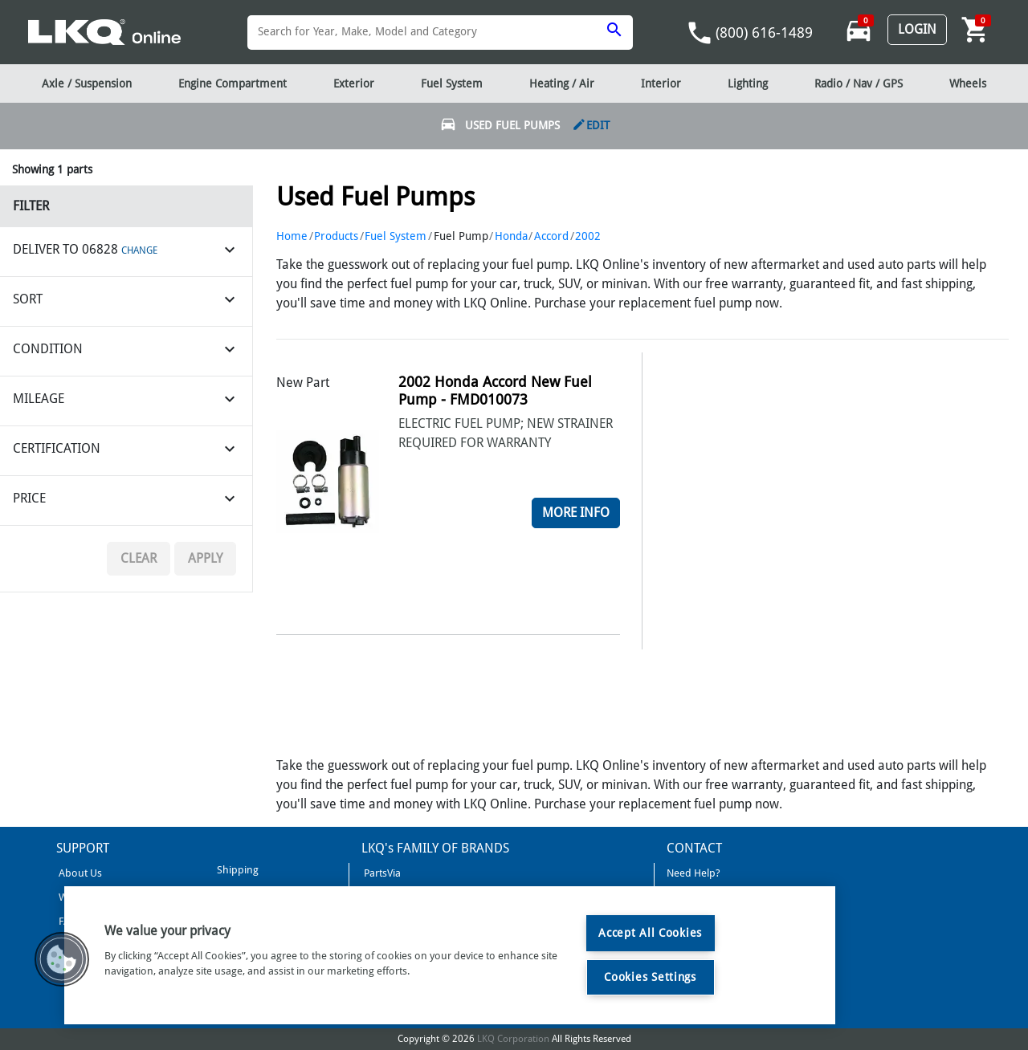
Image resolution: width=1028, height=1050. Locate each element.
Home (292, 236)
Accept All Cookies (650, 932)
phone (699, 32)
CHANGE (139, 250)
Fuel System (395, 236)
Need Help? (693, 873)
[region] (449, 955)
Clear (138, 558)
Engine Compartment (232, 83)
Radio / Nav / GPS (858, 83)
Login (917, 29)
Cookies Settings (650, 977)
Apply (205, 558)
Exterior (353, 83)
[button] (62, 959)
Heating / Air (561, 83)
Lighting (748, 83)
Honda (511, 236)
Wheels (967, 83)
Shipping (236, 870)
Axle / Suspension (87, 83)
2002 (588, 236)
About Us (79, 873)
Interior (661, 83)
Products (336, 236)
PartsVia (381, 873)
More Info (576, 512)
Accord (551, 236)
